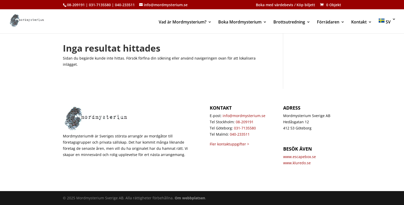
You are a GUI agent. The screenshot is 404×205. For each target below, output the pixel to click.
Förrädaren (328, 22)
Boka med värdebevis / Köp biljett (285, 5)
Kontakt (359, 22)
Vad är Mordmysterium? (182, 22)
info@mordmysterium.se (244, 115)
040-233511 (240, 134)
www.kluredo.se (297, 162)
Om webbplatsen (190, 197)
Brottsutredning (289, 22)
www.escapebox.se (299, 156)
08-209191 (245, 121)
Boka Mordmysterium (240, 22)
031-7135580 (245, 128)
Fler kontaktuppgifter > (229, 144)
